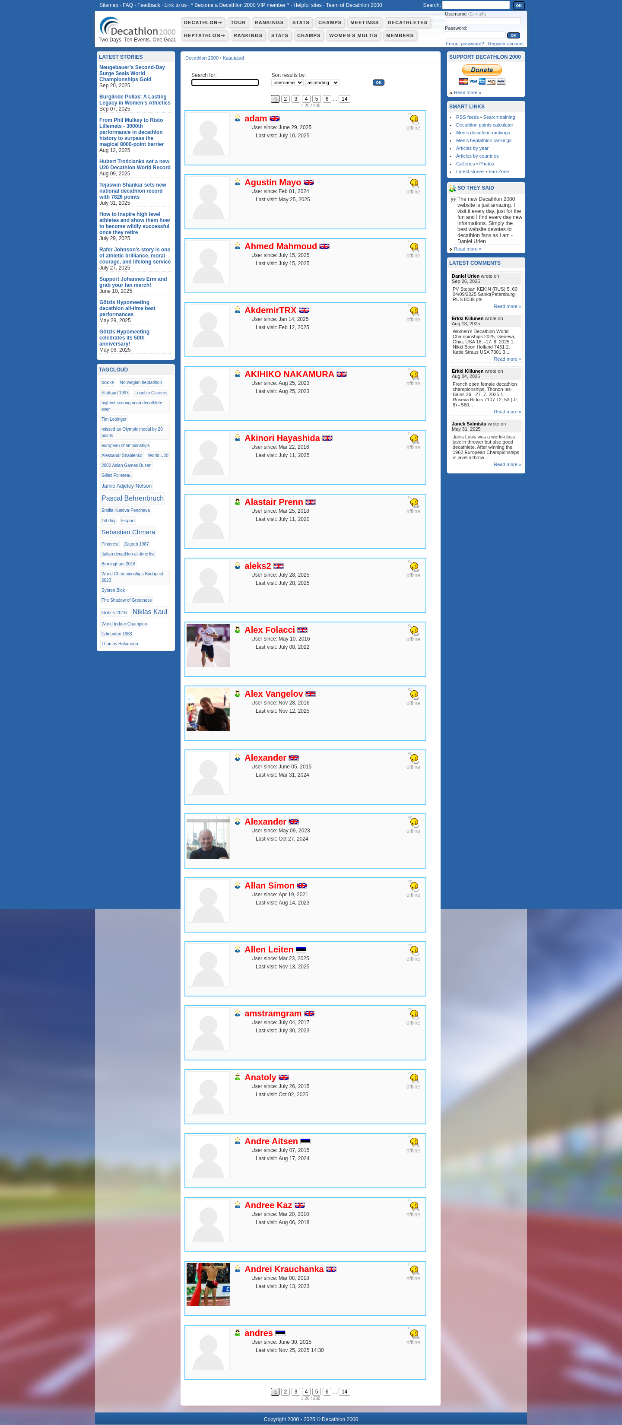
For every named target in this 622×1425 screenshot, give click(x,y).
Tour (238, 22)
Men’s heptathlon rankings (483, 140)
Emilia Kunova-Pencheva (126, 510)
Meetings (364, 22)
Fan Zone (499, 171)
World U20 (158, 455)
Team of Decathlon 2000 (354, 5)
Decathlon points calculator (484, 124)
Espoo (128, 520)
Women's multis (353, 35)
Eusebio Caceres (150, 392)
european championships (126, 445)
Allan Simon (269, 885)
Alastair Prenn (273, 502)
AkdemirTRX (270, 310)
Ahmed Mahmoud (280, 246)
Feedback (148, 5)
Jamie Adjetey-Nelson (127, 486)
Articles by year (472, 148)
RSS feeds (467, 117)
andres (258, 1333)
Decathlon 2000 (202, 57)
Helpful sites (307, 5)
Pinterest (110, 544)
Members (400, 35)
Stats (301, 22)
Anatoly (260, 1077)
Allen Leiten (268, 949)
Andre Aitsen (271, 1141)
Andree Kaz (268, 1205)
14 (344, 99)
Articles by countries (477, 156)
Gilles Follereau (116, 475)
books (108, 382)
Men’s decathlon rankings (483, 132)
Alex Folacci (269, 630)
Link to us (176, 5)
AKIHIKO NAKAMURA (289, 374)
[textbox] (225, 82)
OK (519, 5)
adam (255, 118)
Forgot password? (465, 43)
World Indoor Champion (124, 624)
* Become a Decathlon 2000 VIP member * (240, 5)
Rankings (269, 22)
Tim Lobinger (114, 419)
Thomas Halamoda (120, 643)
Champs (330, 22)
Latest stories (470, 171)
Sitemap (108, 5)
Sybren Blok (113, 590)
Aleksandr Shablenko (122, 455)
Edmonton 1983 (117, 634)
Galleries (465, 163)
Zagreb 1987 (136, 544)
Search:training (499, 117)
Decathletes (408, 22)
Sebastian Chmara (128, 532)
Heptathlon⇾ (204, 35)
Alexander (265, 757)
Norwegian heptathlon (141, 382)
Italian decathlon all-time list (128, 554)
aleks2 (257, 566)
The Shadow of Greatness (127, 600)
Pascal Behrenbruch (133, 498)
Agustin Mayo (272, 182)
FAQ (128, 5)
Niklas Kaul (150, 612)
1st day (108, 520)
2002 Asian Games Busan (127, 465)
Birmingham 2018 (118, 564)
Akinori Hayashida (282, 438)
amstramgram (272, 1013)
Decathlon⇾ (203, 22)
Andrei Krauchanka (284, 1269)
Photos (486, 163)
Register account (506, 43)
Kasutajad (233, 57)
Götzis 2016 (114, 612)
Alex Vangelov (273, 693)
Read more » (468, 92)
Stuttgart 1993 (115, 392)
